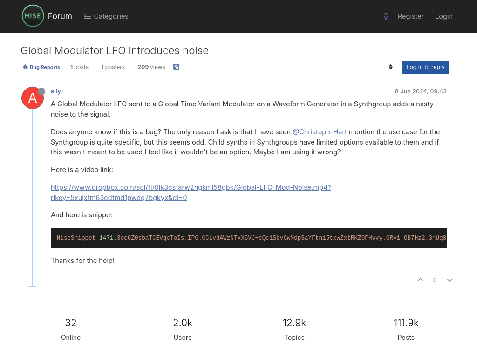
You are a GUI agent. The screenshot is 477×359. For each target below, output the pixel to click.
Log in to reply (425, 66)
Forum (60, 16)
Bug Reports (41, 67)
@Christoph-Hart (320, 132)
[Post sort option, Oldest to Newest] (390, 67)
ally (56, 91)
